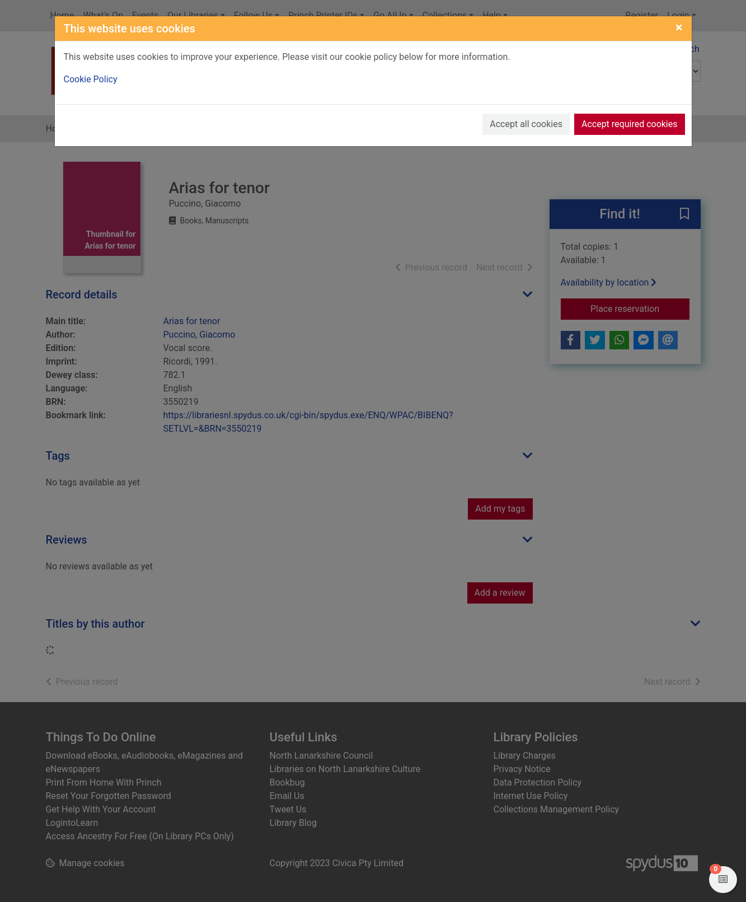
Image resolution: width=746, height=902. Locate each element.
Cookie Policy (91, 79)
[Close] (679, 27)
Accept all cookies (526, 124)
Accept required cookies (629, 124)
